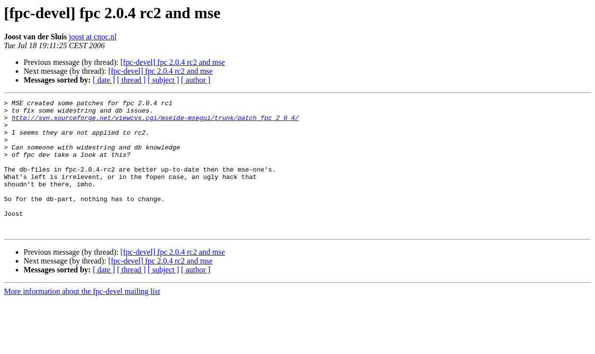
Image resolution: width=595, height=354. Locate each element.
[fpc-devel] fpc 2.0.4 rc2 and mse (172, 62)
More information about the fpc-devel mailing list (82, 318)
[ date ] (104, 80)
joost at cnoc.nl (92, 36)
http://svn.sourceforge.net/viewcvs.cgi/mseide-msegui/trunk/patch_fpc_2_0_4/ (155, 122)
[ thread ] (131, 80)
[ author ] (196, 80)
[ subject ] (163, 80)
